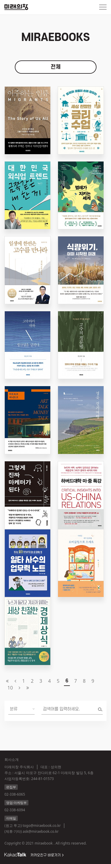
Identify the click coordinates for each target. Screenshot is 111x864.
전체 (56, 67)
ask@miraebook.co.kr (41, 831)
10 (10, 687)
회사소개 (11, 759)
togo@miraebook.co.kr (41, 825)
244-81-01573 (42, 778)
